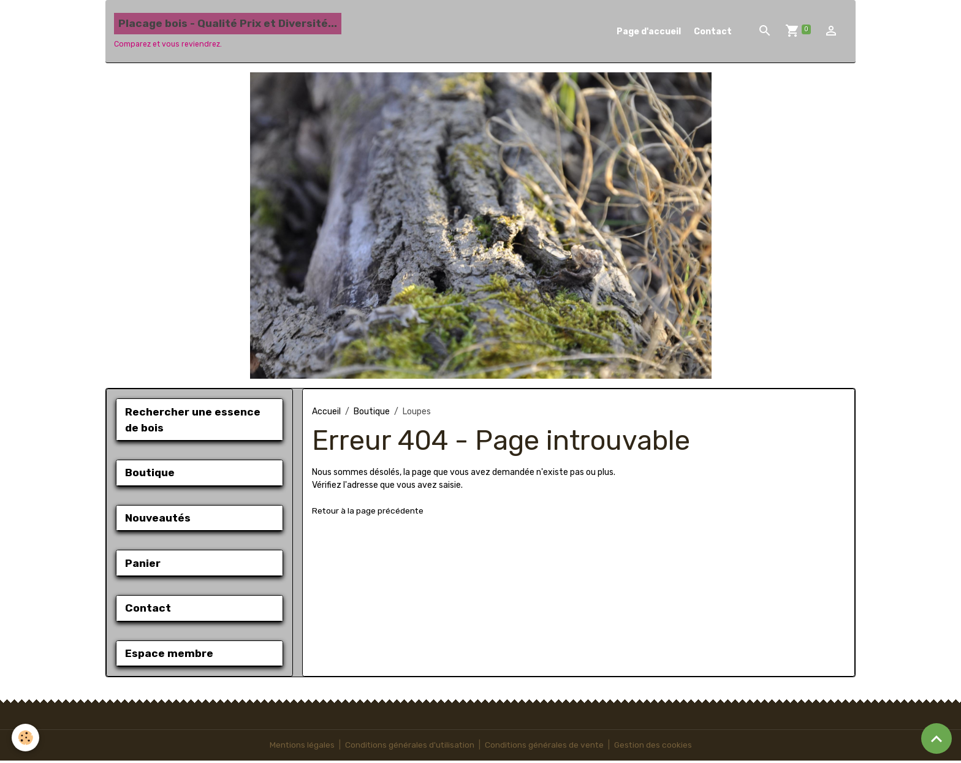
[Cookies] (26, 737)
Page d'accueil (649, 31)
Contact (713, 31)
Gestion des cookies (654, 747)
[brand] (227, 31)
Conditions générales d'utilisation (408, 747)
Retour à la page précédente (368, 511)
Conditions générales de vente (545, 747)
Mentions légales (300, 747)
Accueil (326, 411)
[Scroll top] (936, 738)
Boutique (372, 411)
